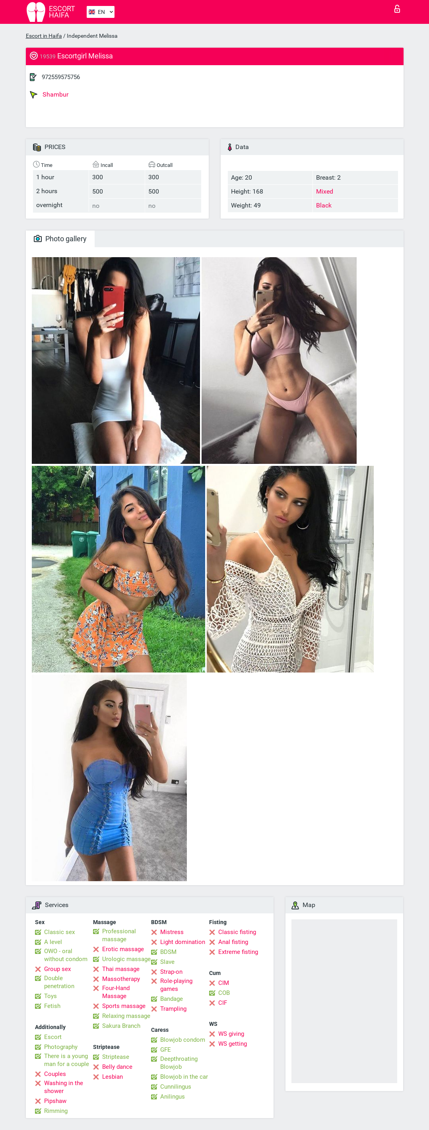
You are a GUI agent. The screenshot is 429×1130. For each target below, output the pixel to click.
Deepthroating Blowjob (179, 1062)
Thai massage (121, 969)
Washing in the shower (63, 1087)
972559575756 (61, 77)
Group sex (57, 969)
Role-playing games (176, 984)
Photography (61, 1047)
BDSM (168, 952)
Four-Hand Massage (116, 992)
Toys (50, 996)
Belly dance (117, 1066)
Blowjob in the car (184, 1076)
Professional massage (119, 935)
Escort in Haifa (44, 36)
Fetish (52, 1006)
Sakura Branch (121, 1025)
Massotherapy (121, 979)
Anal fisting (233, 942)
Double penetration (59, 982)
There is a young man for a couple (66, 1060)
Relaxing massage (126, 1016)
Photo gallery (60, 239)
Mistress (172, 932)
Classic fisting (237, 932)
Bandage (171, 998)
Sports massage (124, 1006)
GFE (165, 1049)
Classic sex (59, 932)
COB (224, 992)
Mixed (324, 191)
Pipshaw (55, 1101)
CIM (223, 983)
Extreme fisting (238, 952)
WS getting (232, 1043)
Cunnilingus (175, 1086)
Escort (53, 1037)
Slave (167, 961)
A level (53, 942)
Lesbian (112, 1076)
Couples (55, 1074)
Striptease (115, 1056)
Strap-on (171, 971)
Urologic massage (126, 959)
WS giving (231, 1033)
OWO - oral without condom (65, 955)
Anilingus (172, 1096)
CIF (222, 1002)
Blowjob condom (182, 1039)
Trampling (173, 1008)
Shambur (49, 95)
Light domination (182, 942)
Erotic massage (123, 949)
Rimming (56, 1110)
